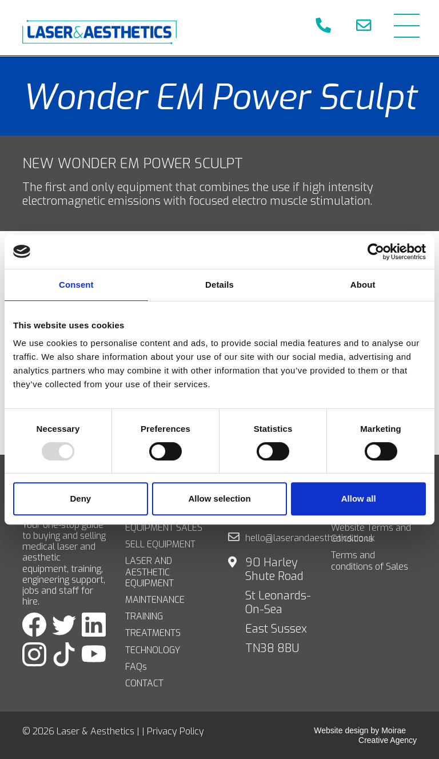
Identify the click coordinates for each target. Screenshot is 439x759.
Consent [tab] (76, 284)
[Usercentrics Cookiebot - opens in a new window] (376, 251)
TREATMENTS (153, 632)
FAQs (136, 666)
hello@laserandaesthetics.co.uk (310, 538)
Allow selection (219, 498)
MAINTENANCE (155, 599)
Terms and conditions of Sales (369, 560)
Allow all (358, 498)
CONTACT (144, 683)
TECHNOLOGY (152, 650)
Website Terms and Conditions (371, 533)
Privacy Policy (175, 731)
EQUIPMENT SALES (163, 527)
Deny (80, 498)
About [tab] (363, 284)
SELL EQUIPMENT (160, 544)
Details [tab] (219, 284)
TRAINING (144, 616)
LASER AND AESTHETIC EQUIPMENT (149, 572)
